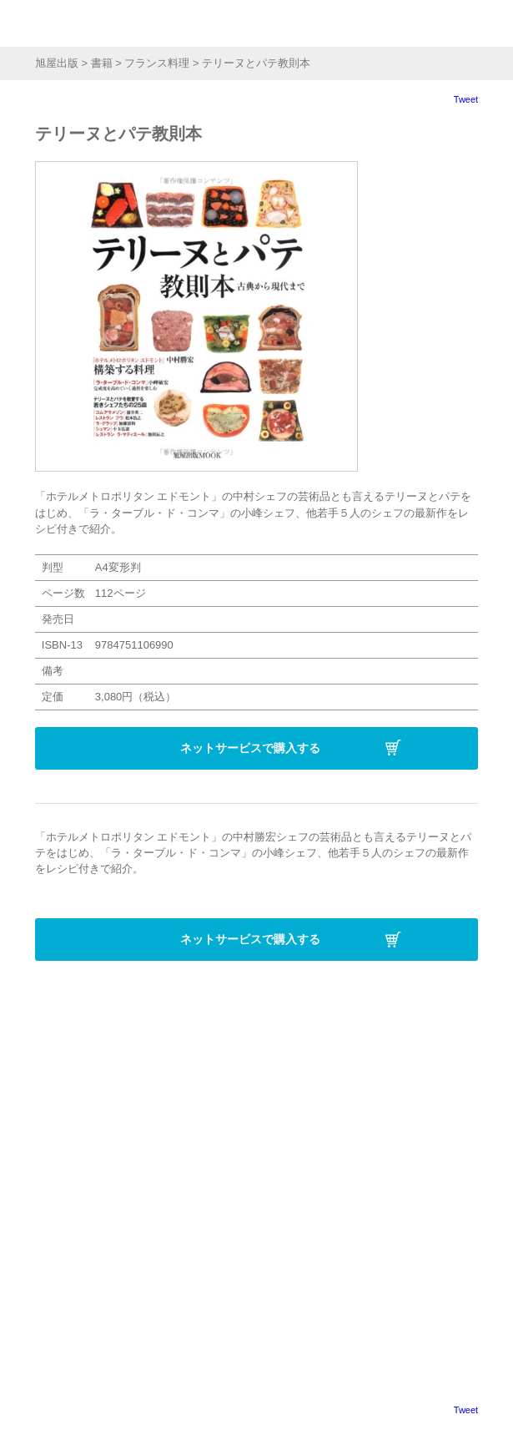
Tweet (466, 99)
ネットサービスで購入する (250, 748)
